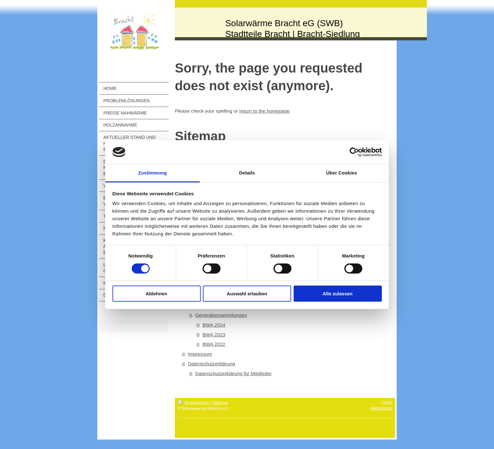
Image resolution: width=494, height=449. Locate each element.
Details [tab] (247, 172)
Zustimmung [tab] (152, 172)
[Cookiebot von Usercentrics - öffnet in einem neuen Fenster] (354, 152)
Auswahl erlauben (247, 293)
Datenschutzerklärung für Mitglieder (233, 373)
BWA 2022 (214, 344)
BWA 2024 (214, 325)
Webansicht (381, 408)
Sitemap (219, 402)
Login (387, 402)
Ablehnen (156, 293)
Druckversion (194, 402)
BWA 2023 (214, 334)
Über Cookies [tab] (341, 172)
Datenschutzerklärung (211, 363)
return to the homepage (264, 111)
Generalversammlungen (221, 315)
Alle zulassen (338, 293)
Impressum (200, 354)
